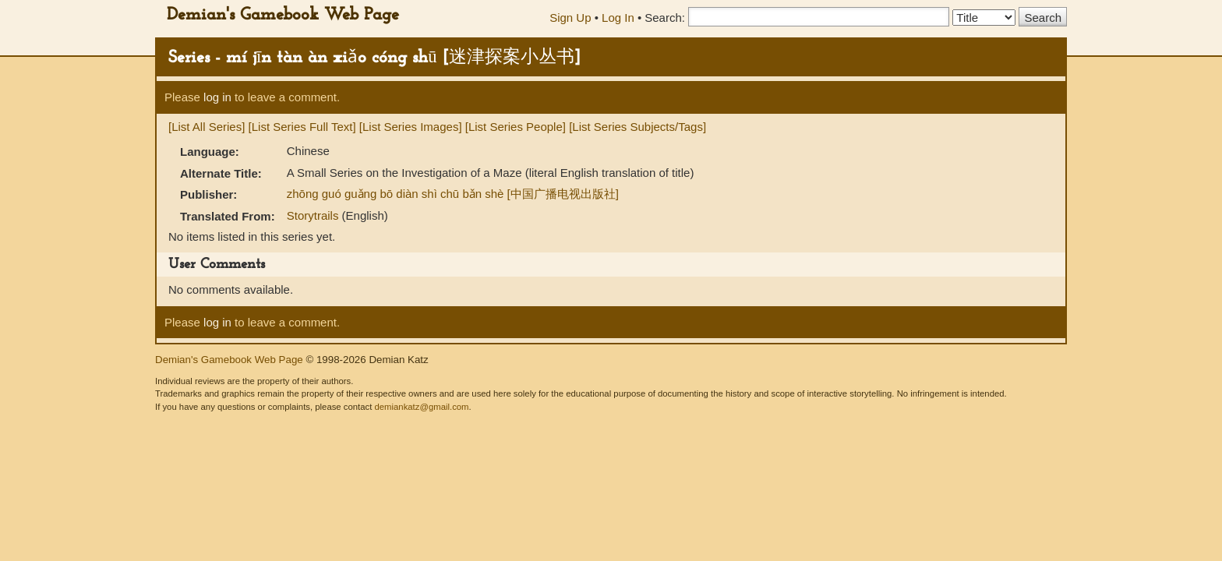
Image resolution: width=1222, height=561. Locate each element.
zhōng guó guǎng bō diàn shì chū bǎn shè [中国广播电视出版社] (453, 193)
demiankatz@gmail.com (421, 406)
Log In (618, 17)
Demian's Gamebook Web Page (283, 15)
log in (217, 97)
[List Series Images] (410, 126)
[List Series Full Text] (302, 126)
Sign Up (570, 17)
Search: (665, 17)
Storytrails (314, 215)
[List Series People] (515, 126)
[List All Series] (206, 126)
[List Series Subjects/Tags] (637, 126)
